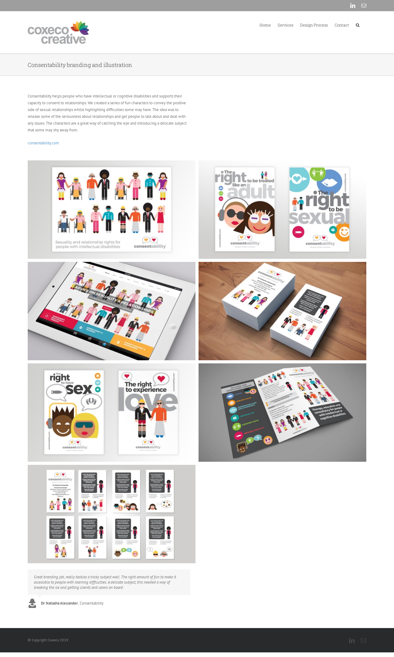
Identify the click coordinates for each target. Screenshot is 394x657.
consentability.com (43, 143)
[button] (358, 24)
